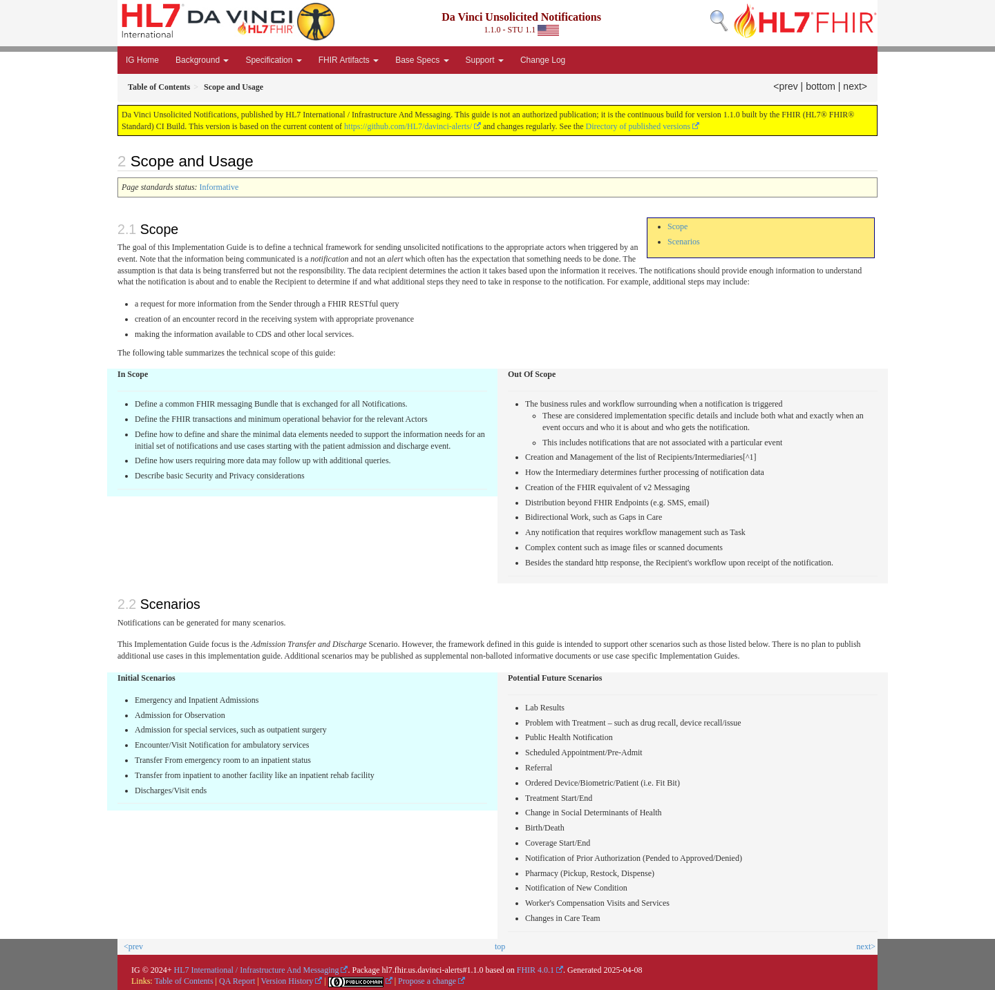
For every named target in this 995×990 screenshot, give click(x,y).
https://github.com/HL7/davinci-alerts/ (408, 126)
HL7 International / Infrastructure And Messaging (256, 970)
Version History (287, 981)
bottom (820, 86)
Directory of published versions (638, 126)
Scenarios (683, 241)
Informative (219, 187)
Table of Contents (183, 981)
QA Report (237, 981)
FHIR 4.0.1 (535, 970)
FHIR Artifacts (349, 60)
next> (855, 86)
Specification (273, 60)
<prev (785, 86)
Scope (677, 226)
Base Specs (421, 60)
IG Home (142, 60)
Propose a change (427, 981)
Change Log (542, 60)
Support (485, 60)
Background (202, 60)
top (500, 946)
